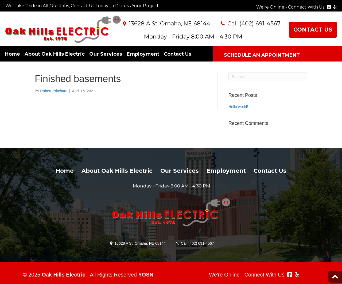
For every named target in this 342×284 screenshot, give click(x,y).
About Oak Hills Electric (55, 54)
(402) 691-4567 (260, 23)
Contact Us (177, 54)
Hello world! (238, 107)
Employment (143, 54)
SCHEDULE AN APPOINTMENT (262, 55)
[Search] (267, 76)
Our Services (105, 54)
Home (12, 54)
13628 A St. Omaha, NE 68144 (169, 23)
